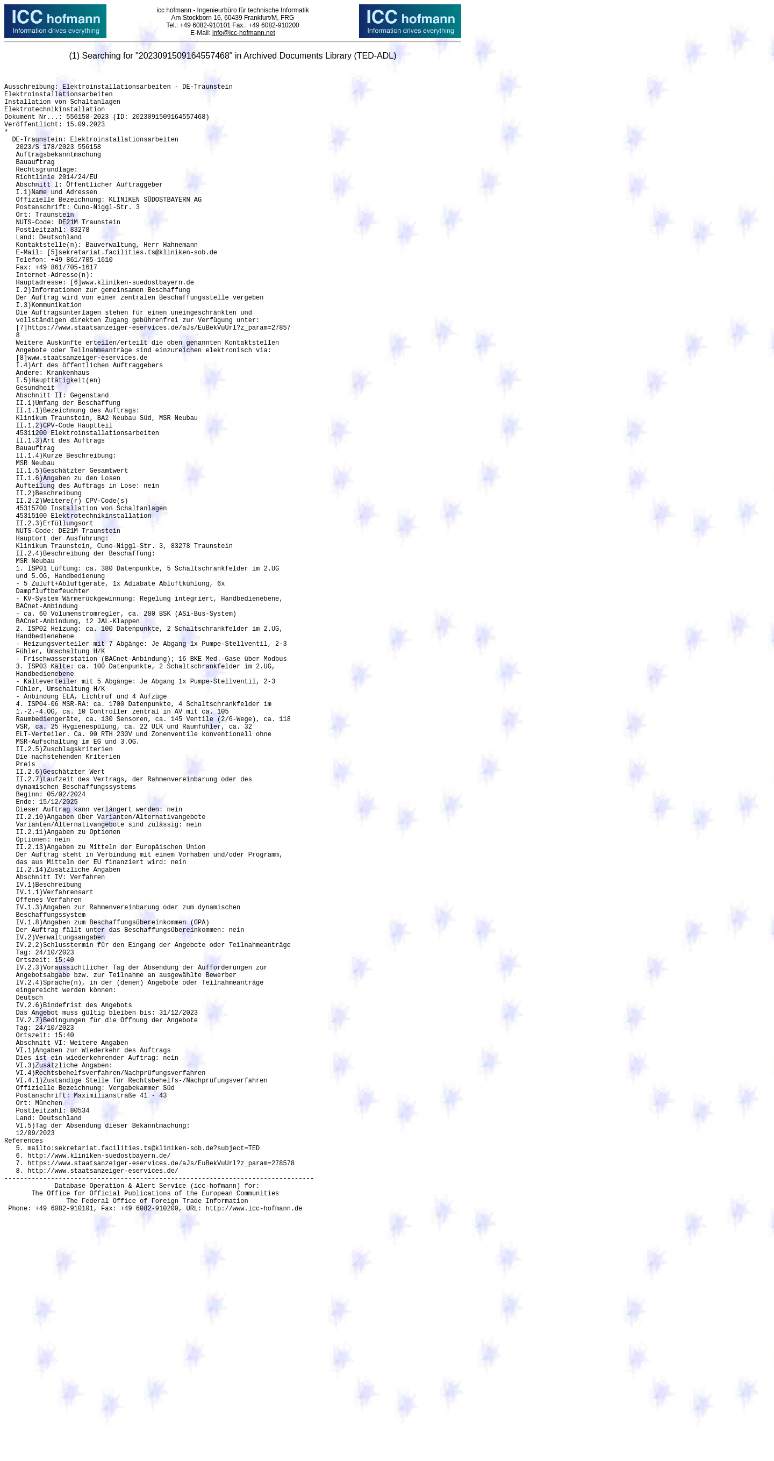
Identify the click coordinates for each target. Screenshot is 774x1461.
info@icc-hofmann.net (243, 33)
